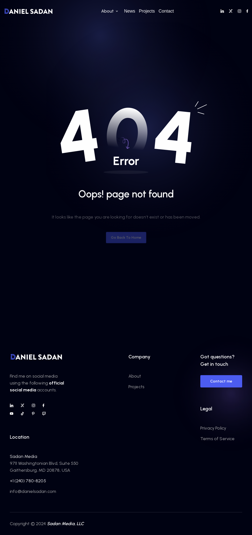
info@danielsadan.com (33, 491)
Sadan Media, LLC (65, 523)
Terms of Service (217, 438)
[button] (109, 11)
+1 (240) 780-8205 (28, 481)
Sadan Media (23, 456)
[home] (28, 11)
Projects (136, 386)
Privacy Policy (213, 428)
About (134, 376)
